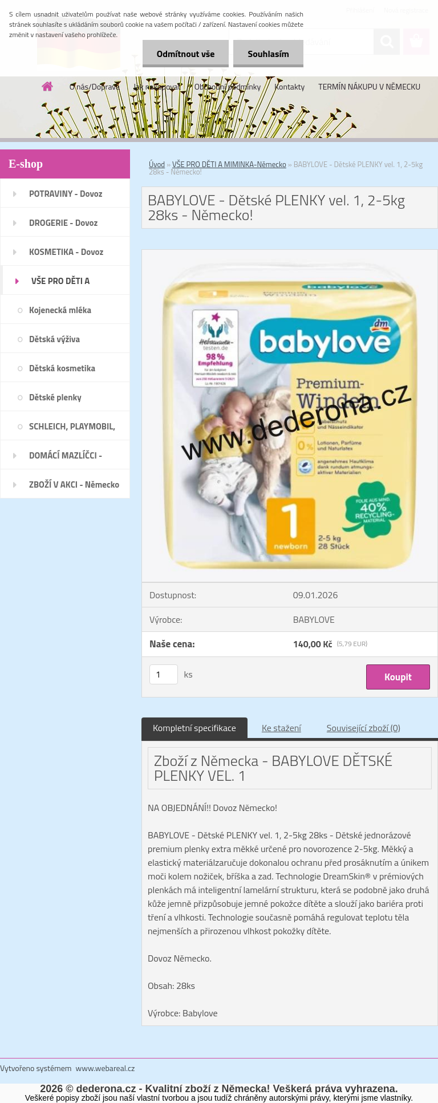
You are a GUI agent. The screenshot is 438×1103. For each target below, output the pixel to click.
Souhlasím (268, 53)
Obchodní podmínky (227, 86)
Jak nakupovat (157, 86)
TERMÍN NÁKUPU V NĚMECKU (369, 86)
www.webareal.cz (105, 1068)
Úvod (157, 164)
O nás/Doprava (95, 86)
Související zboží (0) (363, 728)
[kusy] (163, 674)
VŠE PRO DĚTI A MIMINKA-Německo (229, 164)
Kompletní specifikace (194, 728)
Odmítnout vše (186, 53)
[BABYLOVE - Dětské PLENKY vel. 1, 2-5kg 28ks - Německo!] (289, 254)
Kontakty (289, 86)
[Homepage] (48, 86)
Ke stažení (281, 728)
